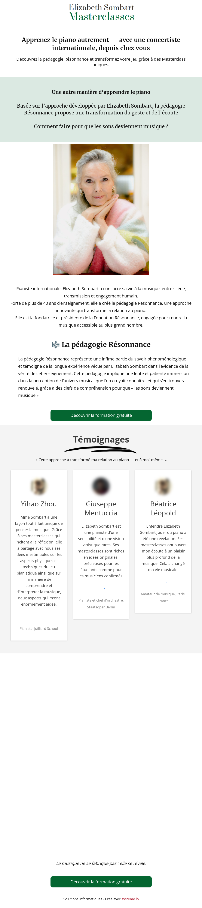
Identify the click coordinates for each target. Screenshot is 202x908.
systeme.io (130, 899)
